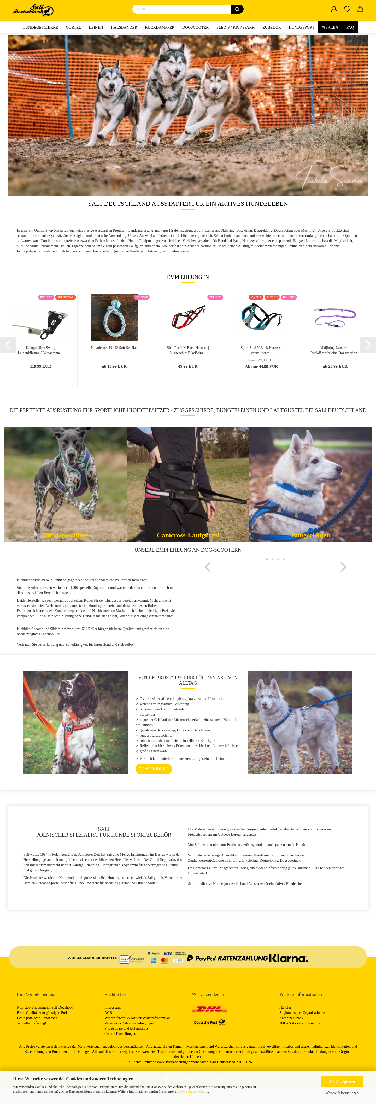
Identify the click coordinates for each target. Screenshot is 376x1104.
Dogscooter (195, 27)
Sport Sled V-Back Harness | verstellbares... (261, 350)
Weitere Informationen (342, 1093)
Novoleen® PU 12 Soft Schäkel (114, 348)
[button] (207, 619)
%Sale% (330, 27)
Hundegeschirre (40, 27)
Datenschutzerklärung (193, 1091)
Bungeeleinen (310, 535)
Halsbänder (124, 27)
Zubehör (271, 27)
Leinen (96, 27)
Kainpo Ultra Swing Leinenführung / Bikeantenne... (40, 350)
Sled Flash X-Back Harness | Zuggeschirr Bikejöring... (188, 350)
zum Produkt (153, 784)
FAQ (350, 27)
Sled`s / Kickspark (235, 27)
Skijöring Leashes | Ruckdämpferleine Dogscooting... (335, 350)
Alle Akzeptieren (342, 1082)
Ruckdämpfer (160, 27)
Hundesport (301, 27)
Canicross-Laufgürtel (188, 535)
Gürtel (73, 27)
